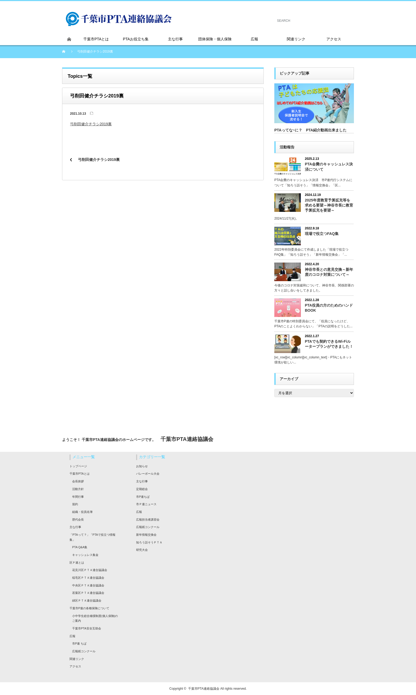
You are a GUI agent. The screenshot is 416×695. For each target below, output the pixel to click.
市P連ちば (143, 496)
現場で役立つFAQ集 (322, 233)
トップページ (78, 466)
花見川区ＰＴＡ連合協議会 (89, 570)
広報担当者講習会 (147, 519)
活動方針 (78, 489)
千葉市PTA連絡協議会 (203, 688)
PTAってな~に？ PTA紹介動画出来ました (310, 130)
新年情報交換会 (146, 534)
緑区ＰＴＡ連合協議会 (86, 600)
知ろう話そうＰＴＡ (149, 542)
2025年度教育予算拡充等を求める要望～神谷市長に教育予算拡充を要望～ (329, 205)
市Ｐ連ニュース (146, 504)
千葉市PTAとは (80, 473)
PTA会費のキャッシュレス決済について (329, 166)
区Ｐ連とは (77, 562)
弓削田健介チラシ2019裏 (91, 124)
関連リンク (77, 658)
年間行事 (78, 496)
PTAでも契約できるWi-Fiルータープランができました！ (329, 344)
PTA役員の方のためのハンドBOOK (329, 307)
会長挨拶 (78, 481)
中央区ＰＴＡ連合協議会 (88, 585)
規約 (75, 504)
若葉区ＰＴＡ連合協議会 (88, 592)
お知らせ (142, 466)
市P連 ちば (79, 643)
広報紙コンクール (84, 651)
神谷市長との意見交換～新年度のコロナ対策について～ (329, 272)
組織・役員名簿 (82, 511)
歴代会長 (78, 519)
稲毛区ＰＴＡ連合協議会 (88, 577)
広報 (72, 636)
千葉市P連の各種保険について (89, 608)
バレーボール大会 (147, 473)
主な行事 (75, 527)
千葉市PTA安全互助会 (86, 628)
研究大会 (142, 549)
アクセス (75, 666)
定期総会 (142, 489)
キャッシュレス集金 (85, 554)
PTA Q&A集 (79, 547)
